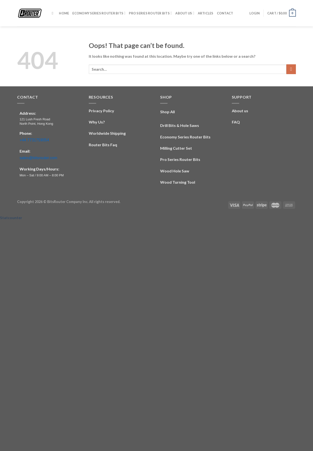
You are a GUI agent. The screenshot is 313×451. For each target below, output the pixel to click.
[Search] (54, 13)
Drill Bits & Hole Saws (179, 125)
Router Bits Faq (103, 144)
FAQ (236, 122)
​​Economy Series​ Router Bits (98, 13)
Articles (205, 13)
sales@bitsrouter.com (38, 158)
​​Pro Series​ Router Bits (150, 13)
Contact (225, 13)
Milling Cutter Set (176, 148)
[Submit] (291, 69)
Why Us (96, 122)
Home (64, 13)
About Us (184, 13)
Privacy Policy (101, 110)
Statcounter (11, 217)
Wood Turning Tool (177, 182)
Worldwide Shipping (107, 133)
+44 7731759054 (34, 140)
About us (240, 110)
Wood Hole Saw (174, 171)
